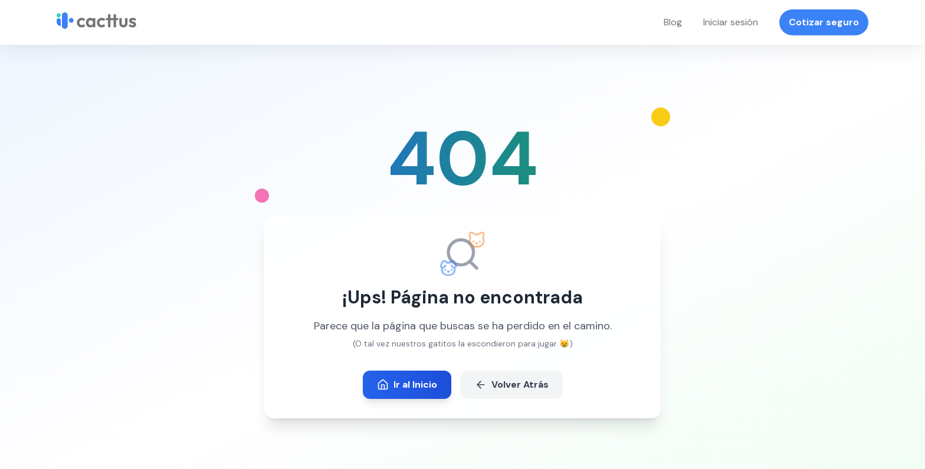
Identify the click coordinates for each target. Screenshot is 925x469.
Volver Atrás (512, 384)
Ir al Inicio (407, 384)
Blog (673, 22)
